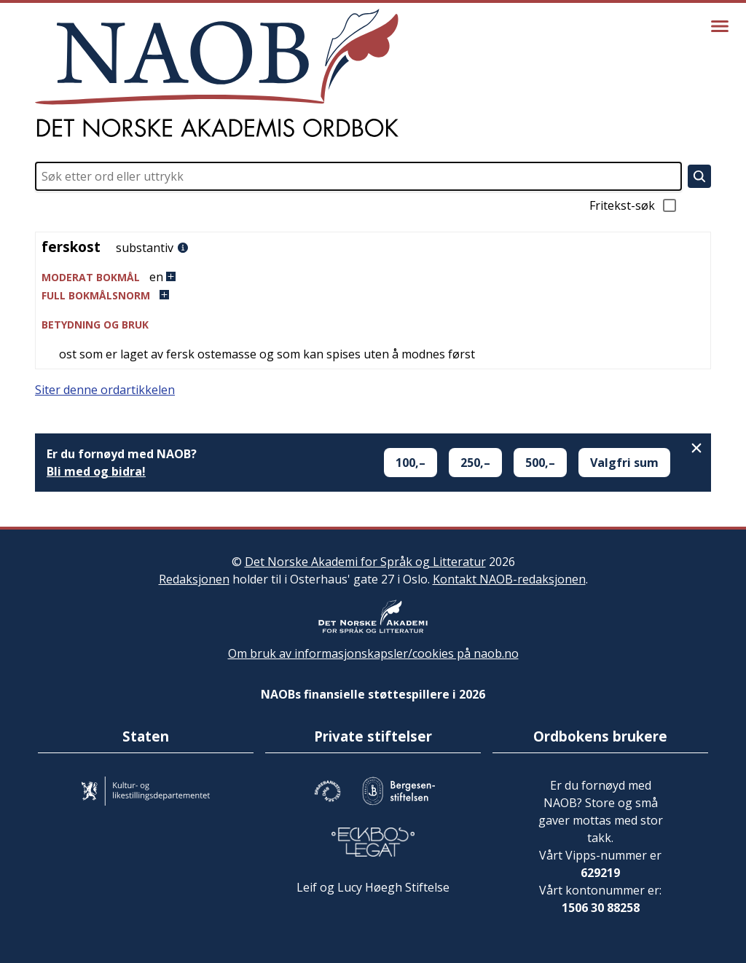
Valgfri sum (624, 463)
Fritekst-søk (633, 205)
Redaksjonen (194, 579)
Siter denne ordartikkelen (105, 390)
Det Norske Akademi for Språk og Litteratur (365, 562)
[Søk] (699, 176)
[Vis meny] (719, 26)
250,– (475, 463)
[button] (373, 277)
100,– (410, 463)
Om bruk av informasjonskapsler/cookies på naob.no (373, 653)
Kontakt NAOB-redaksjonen (509, 579)
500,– (540, 463)
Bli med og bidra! (96, 471)
